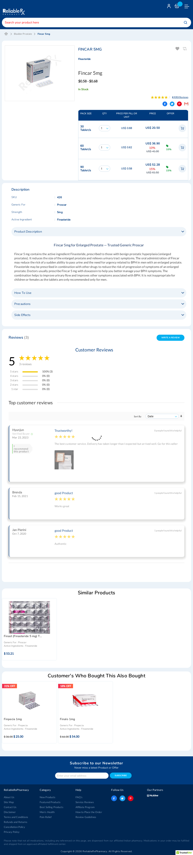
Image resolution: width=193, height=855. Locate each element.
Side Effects (22, 315)
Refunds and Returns (15, 822)
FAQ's (79, 797)
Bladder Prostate (23, 33)
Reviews (19, 337)
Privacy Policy (11, 831)
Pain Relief (46, 817)
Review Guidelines (86, 817)
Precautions (22, 304)
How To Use (22, 293)
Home (6, 34)
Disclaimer (10, 812)
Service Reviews (85, 802)
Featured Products (50, 802)
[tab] (98, 231)
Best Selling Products (51, 807)
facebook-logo (114, 798)
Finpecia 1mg (13, 719)
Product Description (28, 232)
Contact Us (10, 807)
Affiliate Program (85, 807)
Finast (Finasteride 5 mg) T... (23, 636)
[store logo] (13, 9)
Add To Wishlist (177, 48)
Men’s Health (47, 812)
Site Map (9, 802)
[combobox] (96, 22)
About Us (9, 797)
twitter (122, 798)
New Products (47, 797)
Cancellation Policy (14, 826)
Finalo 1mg (67, 719)
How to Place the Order (89, 812)
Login (169, 7)
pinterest (130, 798)
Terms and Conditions (16, 817)
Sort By (137, 416)
